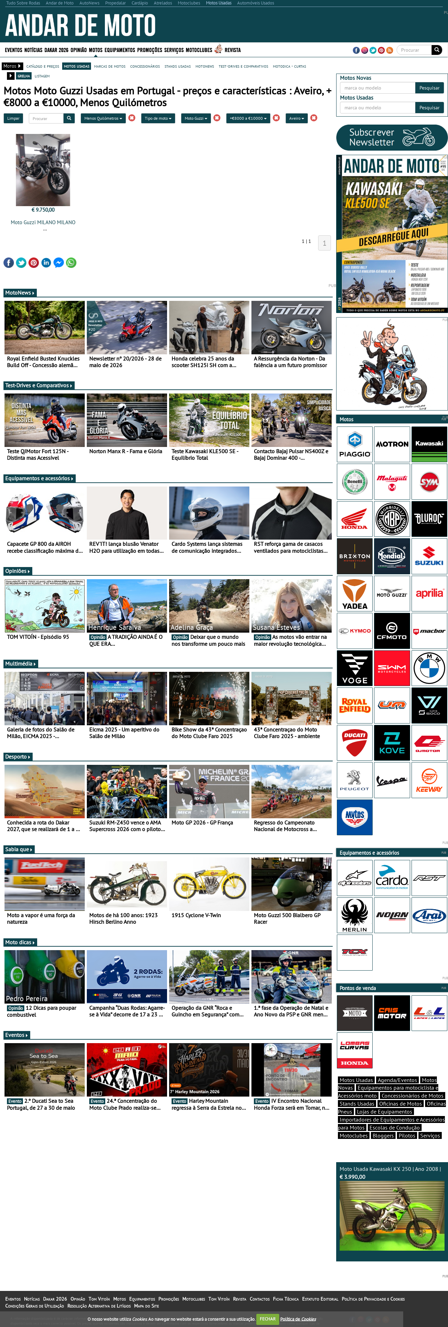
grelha (24, 76)
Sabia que (19, 849)
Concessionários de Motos (412, 1095)
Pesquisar (430, 88)
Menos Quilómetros (103, 118)
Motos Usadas (356, 1079)
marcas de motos (109, 66)
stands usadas (178, 66)
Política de (298, 1319)
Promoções (149, 49)
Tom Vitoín (99, 1299)
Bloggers (383, 1135)
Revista (233, 49)
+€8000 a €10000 (248, 118)
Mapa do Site (146, 1306)
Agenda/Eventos (397, 1079)
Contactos (259, 1299)
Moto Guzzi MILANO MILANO (43, 222)
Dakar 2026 (56, 49)
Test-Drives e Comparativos (39, 385)
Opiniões (18, 570)
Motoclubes (199, 49)
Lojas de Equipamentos (384, 1111)
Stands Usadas (357, 1103)
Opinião (78, 49)
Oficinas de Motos (400, 1103)
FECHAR (268, 1319)
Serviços (174, 49)
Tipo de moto (158, 118)
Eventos (13, 49)
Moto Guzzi (196, 118)
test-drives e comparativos (243, 66)
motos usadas (76, 66)
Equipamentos (120, 49)
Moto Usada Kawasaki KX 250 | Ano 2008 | (392, 1208)
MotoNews (20, 292)
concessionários (145, 66)
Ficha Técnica (286, 1299)
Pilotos (407, 1135)
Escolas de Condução (395, 1127)
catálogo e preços (42, 66)
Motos (95, 49)
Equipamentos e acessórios (39, 478)
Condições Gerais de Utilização (34, 1306)
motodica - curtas (289, 66)
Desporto (18, 756)
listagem (42, 76)
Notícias (33, 49)
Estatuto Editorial (320, 1299)
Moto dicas (20, 942)
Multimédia (20, 663)
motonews (205, 66)
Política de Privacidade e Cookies (373, 1299)
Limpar (13, 118)
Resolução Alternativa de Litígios (99, 1306)
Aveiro (296, 118)
